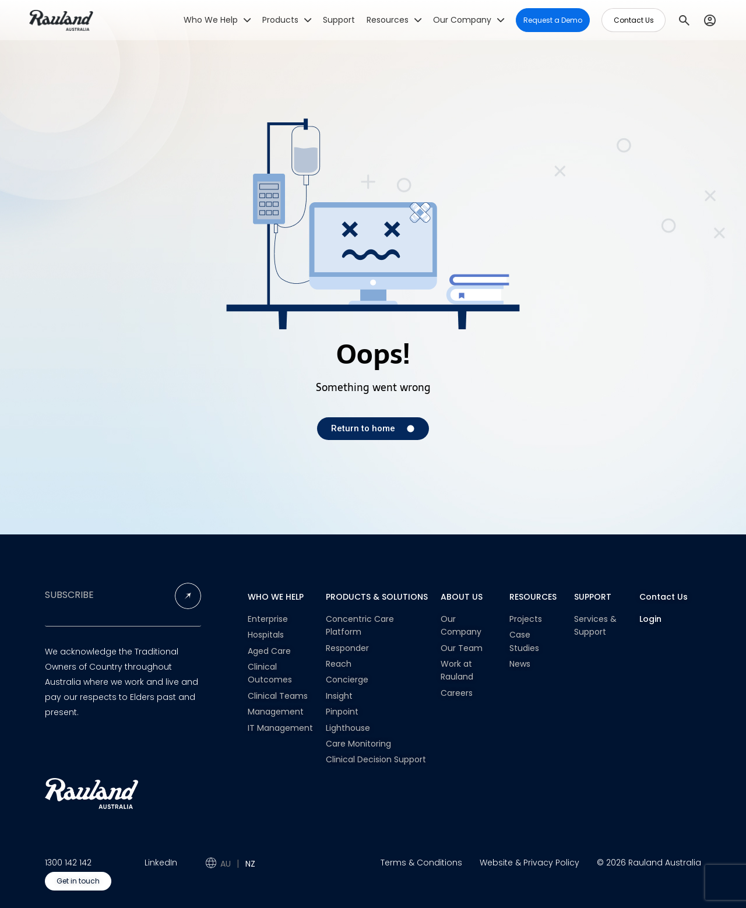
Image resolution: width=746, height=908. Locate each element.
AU (225, 864)
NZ (250, 864)
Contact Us (663, 597)
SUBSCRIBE (69, 595)
